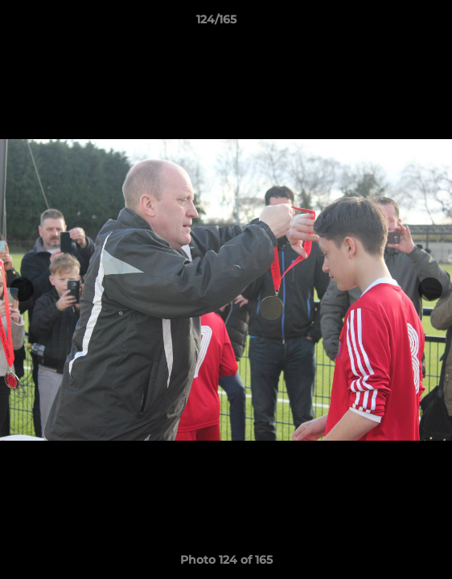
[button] (394, 23)
